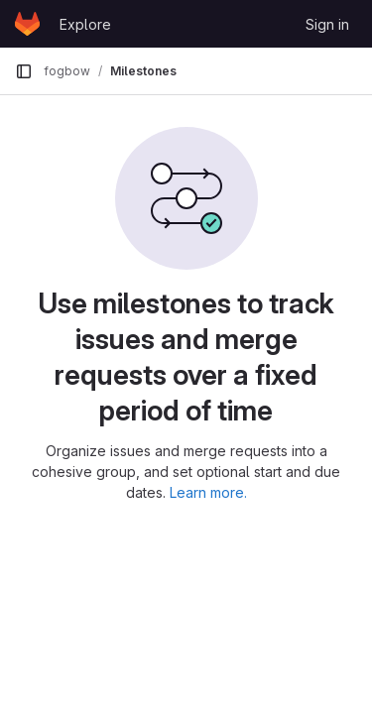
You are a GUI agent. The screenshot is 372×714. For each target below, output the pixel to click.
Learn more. (208, 492)
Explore (85, 24)
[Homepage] (27, 24)
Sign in (327, 24)
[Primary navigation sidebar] (24, 71)
